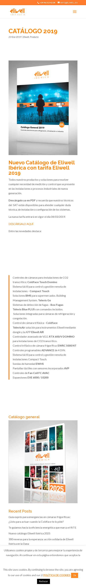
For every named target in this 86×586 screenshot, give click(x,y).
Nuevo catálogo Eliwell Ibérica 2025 (29, 533)
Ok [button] (74, 575)
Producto (34, 36)
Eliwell (26, 36)
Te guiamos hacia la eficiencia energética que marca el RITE (42, 527)
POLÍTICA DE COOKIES (56, 575)
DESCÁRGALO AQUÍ (21, 223)
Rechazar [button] (43, 581)
